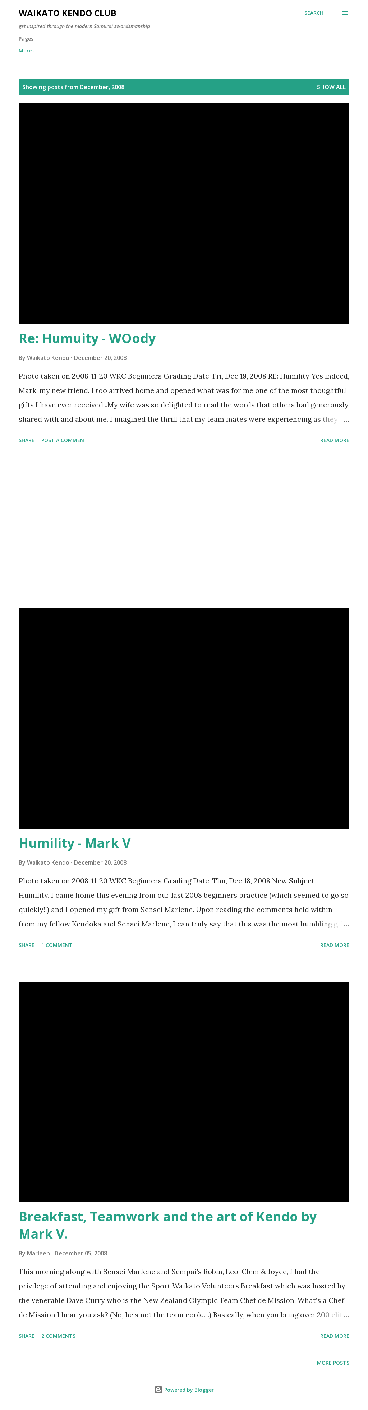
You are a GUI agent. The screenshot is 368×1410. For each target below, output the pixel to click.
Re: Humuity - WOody (87, 338)
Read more (334, 440)
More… (308, 50)
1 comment (57, 945)
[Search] (313, 13)
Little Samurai (164, 50)
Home (26, 50)
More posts (333, 1362)
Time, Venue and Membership (241, 50)
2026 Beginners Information (90, 50)
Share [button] (26, 440)
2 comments (58, 1335)
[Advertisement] (184, 527)
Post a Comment (64, 440)
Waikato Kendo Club (67, 13)
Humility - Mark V (74, 843)
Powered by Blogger (184, 1389)
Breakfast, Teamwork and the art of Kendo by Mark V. (168, 1225)
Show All (331, 87)
